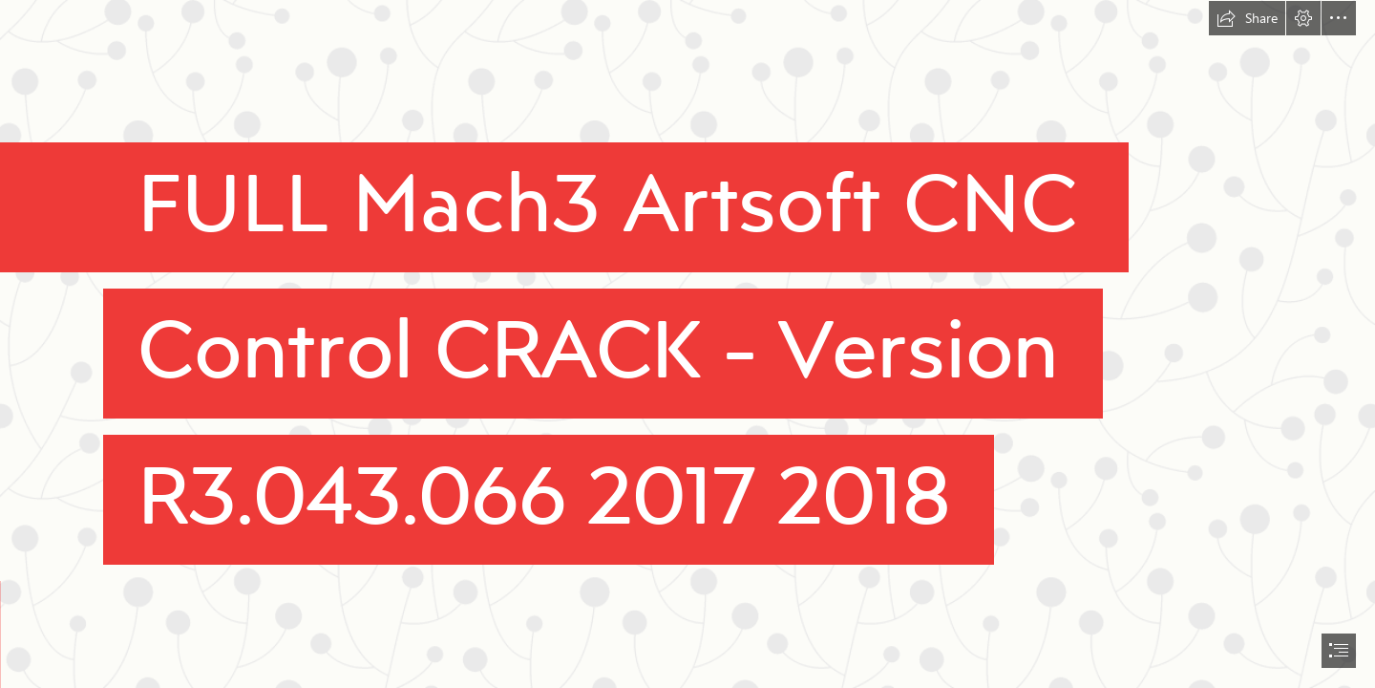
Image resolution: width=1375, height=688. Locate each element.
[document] (687, 344)
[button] (1247, 18)
